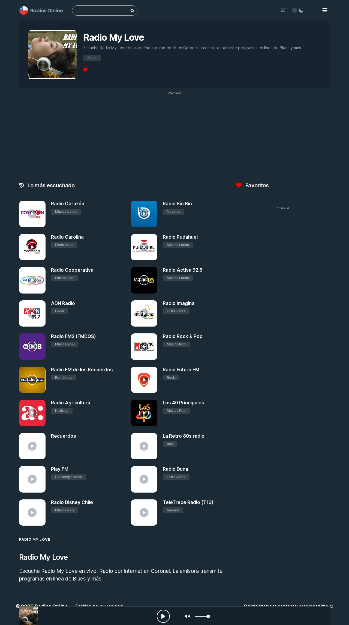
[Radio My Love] (28, 615)
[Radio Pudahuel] (144, 247)
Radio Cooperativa (72, 270)
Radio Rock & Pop (183, 336)
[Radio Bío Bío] (144, 214)
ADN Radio (63, 303)
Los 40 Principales (183, 402)
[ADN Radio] (32, 313)
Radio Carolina (67, 237)
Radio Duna (175, 469)
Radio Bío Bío (177, 203)
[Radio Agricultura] (32, 413)
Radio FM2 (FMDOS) (73, 336)
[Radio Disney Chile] (32, 512)
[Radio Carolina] (32, 247)
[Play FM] (32, 479)
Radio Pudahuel (180, 237)
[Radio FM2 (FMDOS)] (32, 346)
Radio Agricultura (70, 402)
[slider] (202, 616)
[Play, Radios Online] (163, 616)
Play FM (59, 469)
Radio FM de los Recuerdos (82, 369)
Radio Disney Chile (72, 502)
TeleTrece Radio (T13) (188, 502)
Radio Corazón (67, 203)
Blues (92, 58)
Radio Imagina (178, 303)
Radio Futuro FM (181, 369)
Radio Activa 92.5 (182, 270)
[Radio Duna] (144, 479)
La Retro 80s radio (183, 436)
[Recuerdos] (32, 446)
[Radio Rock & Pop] (144, 346)
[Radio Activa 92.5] (144, 280)
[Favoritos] (85, 69)
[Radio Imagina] (144, 313)
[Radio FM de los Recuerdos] (32, 380)
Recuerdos (63, 436)
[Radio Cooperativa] (32, 280)
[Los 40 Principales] (144, 413)
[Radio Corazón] (32, 214)
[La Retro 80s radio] (144, 446)
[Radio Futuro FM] (144, 380)
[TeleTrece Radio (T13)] (144, 512)
